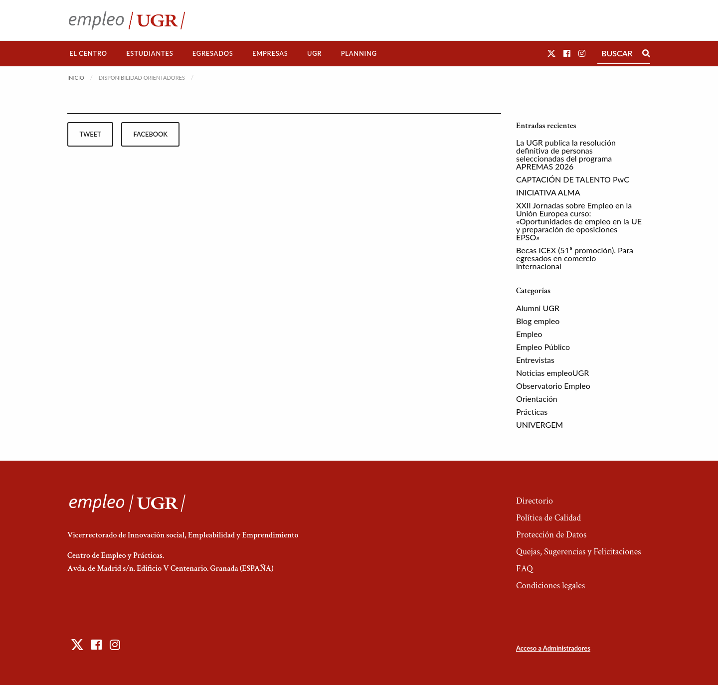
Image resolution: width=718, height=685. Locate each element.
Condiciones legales (550, 585)
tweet (90, 134)
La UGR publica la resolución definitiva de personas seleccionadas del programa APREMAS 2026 (566, 154)
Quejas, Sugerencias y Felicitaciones (578, 551)
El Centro (88, 53)
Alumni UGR (537, 308)
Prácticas (531, 411)
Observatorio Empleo (553, 385)
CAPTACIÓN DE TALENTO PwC (572, 179)
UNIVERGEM (539, 424)
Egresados (212, 53)
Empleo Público (543, 346)
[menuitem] (88, 53)
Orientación (536, 398)
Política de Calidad (548, 517)
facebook (151, 134)
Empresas (270, 53)
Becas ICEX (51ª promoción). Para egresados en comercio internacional (574, 258)
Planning (359, 53)
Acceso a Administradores (553, 648)
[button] (551, 53)
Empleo (529, 334)
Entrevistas (535, 359)
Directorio (534, 501)
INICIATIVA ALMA (548, 192)
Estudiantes (149, 53)
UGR (314, 53)
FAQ (524, 568)
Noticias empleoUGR (552, 372)
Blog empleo (537, 321)
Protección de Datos (551, 534)
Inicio (75, 77)
